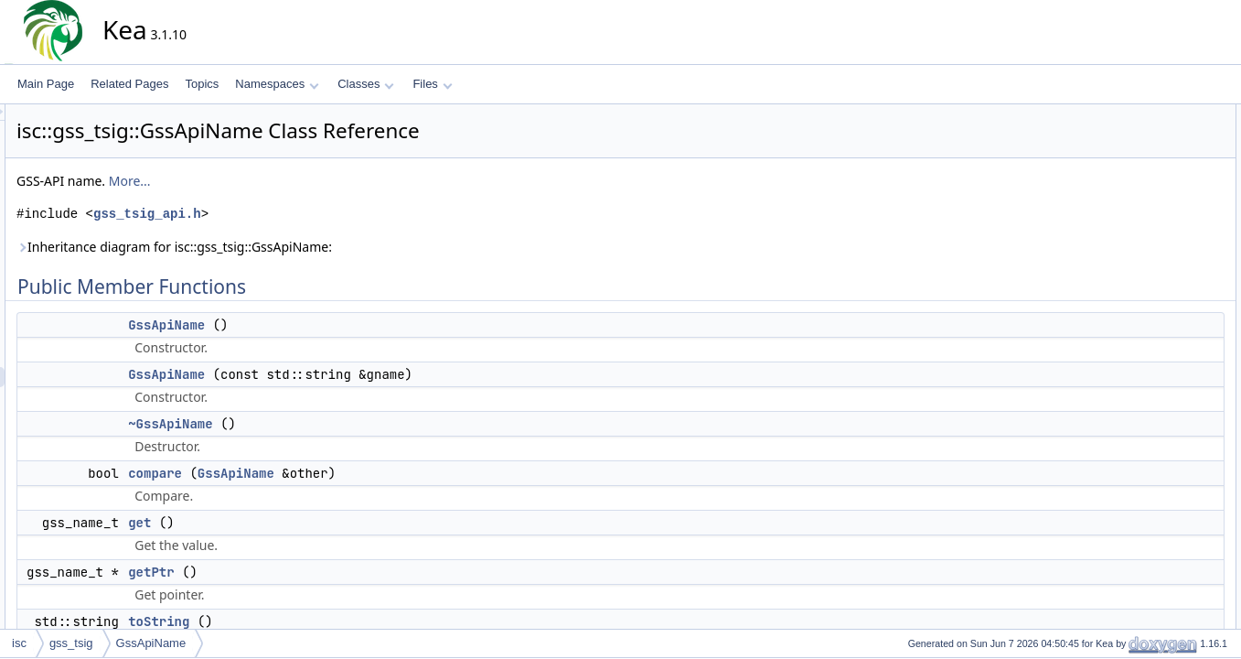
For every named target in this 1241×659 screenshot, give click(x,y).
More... (294, 180)
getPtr (315, 572)
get (304, 522)
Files (432, 84)
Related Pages (129, 84)
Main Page (45, 84)
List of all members (1147, 476)
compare (320, 473)
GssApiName (331, 325)
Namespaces (276, 84)
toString (323, 621)
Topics (202, 84)
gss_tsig (71, 643)
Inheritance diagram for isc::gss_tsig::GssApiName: (339, 246)
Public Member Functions (1163, 114)
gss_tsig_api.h (312, 213)
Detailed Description (1150, 275)
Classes (365, 84)
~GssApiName (335, 424)
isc (19, 643)
